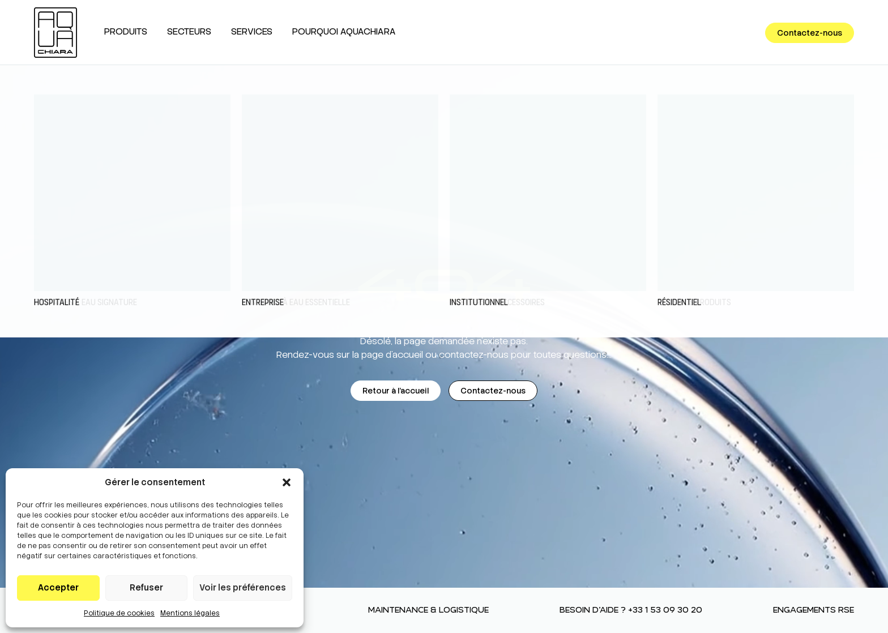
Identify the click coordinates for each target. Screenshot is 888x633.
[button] (286, 482)
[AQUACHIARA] (55, 32)
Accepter (58, 587)
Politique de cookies (119, 613)
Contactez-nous (809, 33)
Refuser (146, 587)
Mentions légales (190, 613)
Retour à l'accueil (395, 391)
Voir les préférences (242, 587)
